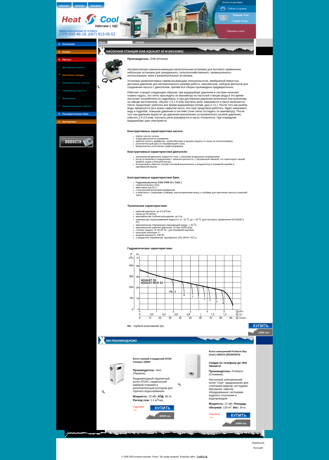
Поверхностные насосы (76, 83)
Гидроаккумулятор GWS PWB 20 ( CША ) (159, 182)
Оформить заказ (236, 31)
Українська (258, 443)
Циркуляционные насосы (76, 106)
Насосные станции (73, 75)
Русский (258, 448)
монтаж (80, 5)
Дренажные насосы (73, 67)
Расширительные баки (75, 114)
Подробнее (138, 407)
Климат (66, 52)
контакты (96, 5)
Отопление (68, 44)
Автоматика (69, 121)
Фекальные (69, 98)
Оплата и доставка (232, 2)
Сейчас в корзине (237, 8)
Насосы (66, 59)
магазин (64, 5)
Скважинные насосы (74, 90)
